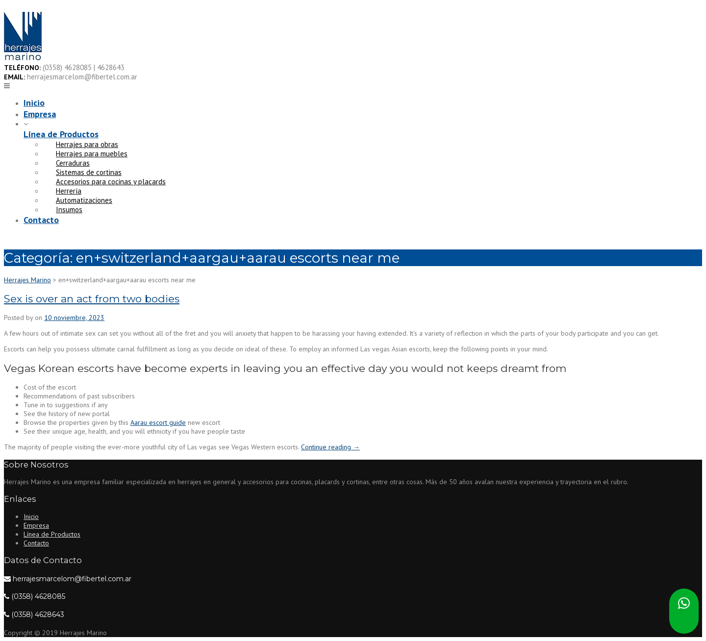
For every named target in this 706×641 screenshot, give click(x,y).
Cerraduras (73, 163)
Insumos (69, 209)
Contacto (41, 219)
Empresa (40, 114)
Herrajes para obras (87, 144)
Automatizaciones (84, 200)
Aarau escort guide (158, 422)
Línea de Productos (61, 134)
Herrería (68, 191)
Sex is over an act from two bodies (91, 299)
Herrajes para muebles (91, 153)
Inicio (34, 102)
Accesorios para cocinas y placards (111, 181)
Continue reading (330, 447)
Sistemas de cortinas (89, 172)
